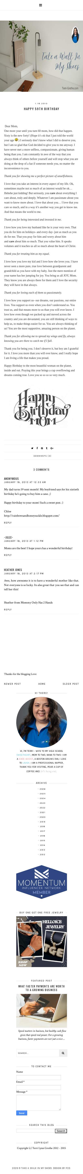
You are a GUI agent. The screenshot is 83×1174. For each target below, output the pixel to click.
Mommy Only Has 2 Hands (37, 602)
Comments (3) (43, 456)
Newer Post (12, 684)
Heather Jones (13, 570)
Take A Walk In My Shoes (36, 1168)
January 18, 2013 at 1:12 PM (24, 541)
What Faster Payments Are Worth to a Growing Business (41, 988)
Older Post (71, 684)
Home (42, 684)
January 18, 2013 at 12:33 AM (25, 482)
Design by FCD (61, 1168)
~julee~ (8, 537)
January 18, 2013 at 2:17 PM (24, 573)
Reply (8, 522)
